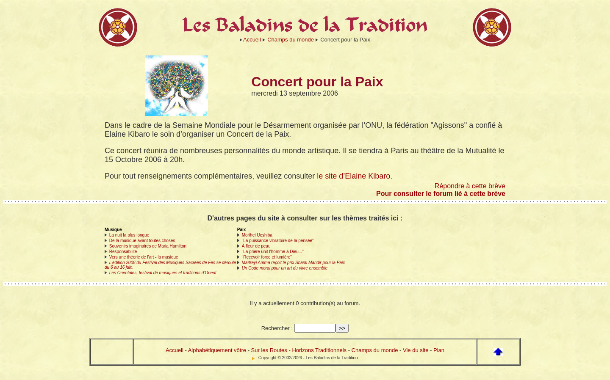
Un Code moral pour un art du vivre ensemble (284, 268)
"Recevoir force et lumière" (267, 257)
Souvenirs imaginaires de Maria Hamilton (147, 246)
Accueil (252, 39)
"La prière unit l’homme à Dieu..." (273, 251)
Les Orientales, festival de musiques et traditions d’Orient (162, 272)
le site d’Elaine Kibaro (353, 176)
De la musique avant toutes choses (142, 240)
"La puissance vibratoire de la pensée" (278, 240)
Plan (438, 350)
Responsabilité (123, 251)
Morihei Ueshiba (257, 235)
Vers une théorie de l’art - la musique (143, 257)
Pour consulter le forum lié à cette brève (440, 193)
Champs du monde (290, 39)
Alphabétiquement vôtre (217, 350)
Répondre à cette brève (470, 186)
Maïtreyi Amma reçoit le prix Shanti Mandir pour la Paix (293, 262)
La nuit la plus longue (129, 235)
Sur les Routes (269, 350)
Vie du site (415, 350)
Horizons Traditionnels (319, 350)
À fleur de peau (256, 246)
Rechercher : (277, 328)
